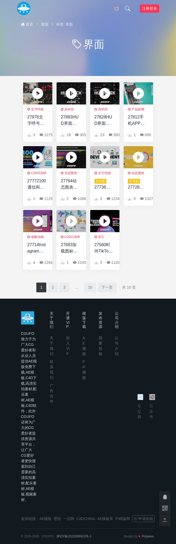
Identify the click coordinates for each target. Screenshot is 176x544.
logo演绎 (39, 173)
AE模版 (45, 519)
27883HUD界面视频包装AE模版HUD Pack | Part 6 (70, 121)
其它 (101, 237)
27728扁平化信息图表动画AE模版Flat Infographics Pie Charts (137, 184)
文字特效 (37, 109)
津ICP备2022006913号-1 (73, 536)
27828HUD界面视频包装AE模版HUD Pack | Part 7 (103, 121)
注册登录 (149, 8)
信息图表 (70, 173)
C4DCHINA (85, 519)
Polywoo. (148, 536)
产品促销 (138, 109)
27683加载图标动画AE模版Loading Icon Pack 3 (70, 248)
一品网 (68, 519)
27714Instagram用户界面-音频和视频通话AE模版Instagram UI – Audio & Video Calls (36, 248)
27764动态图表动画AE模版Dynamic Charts (70, 184)
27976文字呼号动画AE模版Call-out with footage (36, 121)
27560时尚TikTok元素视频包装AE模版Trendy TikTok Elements (103, 248)
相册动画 (37, 237)
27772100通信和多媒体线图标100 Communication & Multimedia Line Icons (36, 184)
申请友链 (143, 519)
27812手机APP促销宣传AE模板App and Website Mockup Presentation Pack (137, 121)
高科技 (69, 109)
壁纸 (57, 519)
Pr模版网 (122, 519)
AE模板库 (105, 519)
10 (90, 287)
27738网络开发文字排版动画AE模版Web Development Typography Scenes (103, 184)
